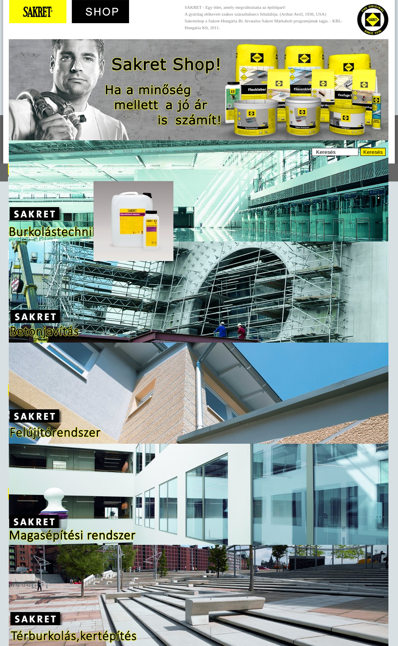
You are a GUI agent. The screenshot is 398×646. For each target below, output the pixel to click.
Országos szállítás (247, 151)
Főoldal (21, 151)
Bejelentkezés (57, 151)
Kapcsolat (154, 151)
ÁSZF (127, 151)
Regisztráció (98, 151)
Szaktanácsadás (195, 151)
